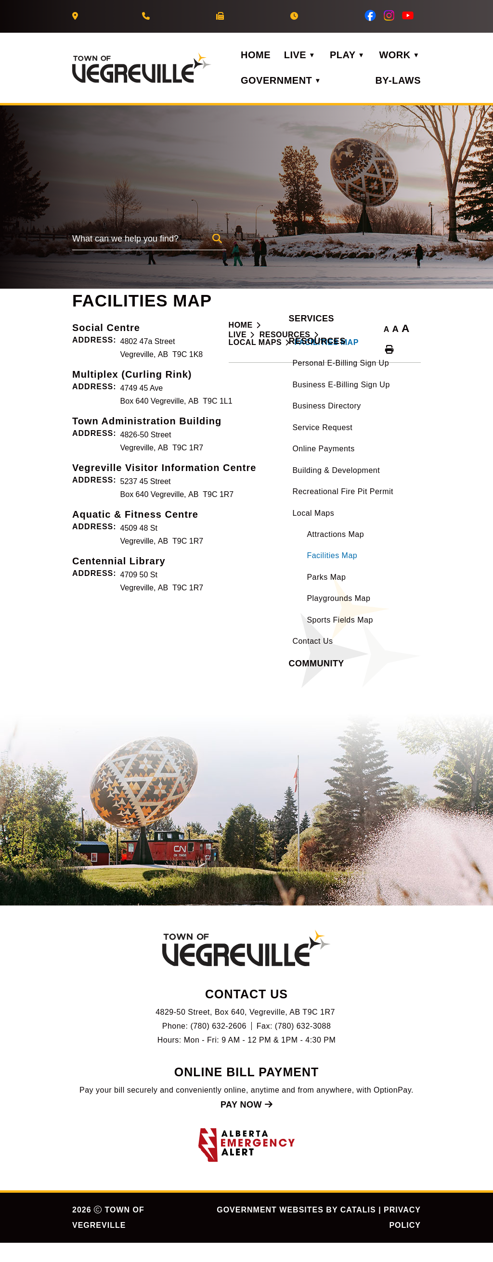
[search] (142, 242)
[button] (217, 238)
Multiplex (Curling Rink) (288, 460)
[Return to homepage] (247, 325)
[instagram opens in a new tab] (389, 15)
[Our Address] (76, 16)
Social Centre (263, 413)
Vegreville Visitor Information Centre (321, 553)
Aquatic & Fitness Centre (292, 600)
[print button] (389, 350)
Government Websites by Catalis (296, 1229)
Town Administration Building (303, 507)
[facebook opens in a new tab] (370, 15)
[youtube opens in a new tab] (408, 15)
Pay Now (246, 1124)
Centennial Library (275, 647)
